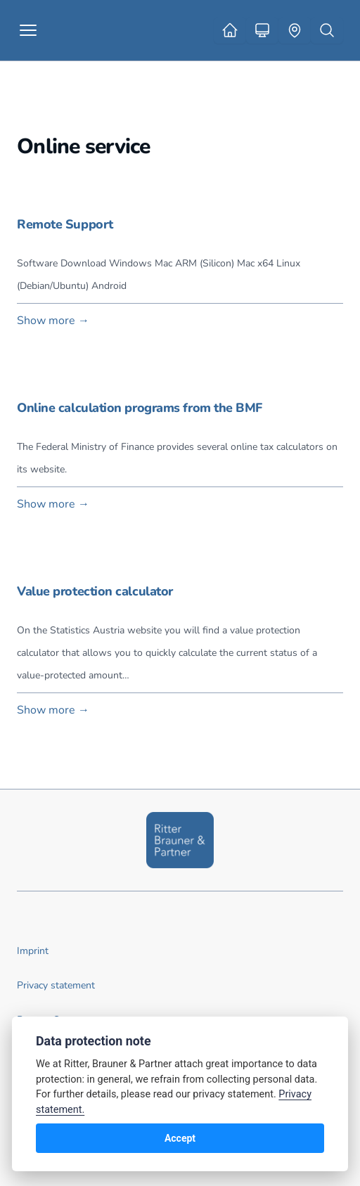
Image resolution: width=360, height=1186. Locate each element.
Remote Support (65, 224)
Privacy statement (56, 985)
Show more (53, 320)
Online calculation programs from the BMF (139, 407)
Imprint (33, 951)
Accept (180, 1138)
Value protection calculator (95, 591)
